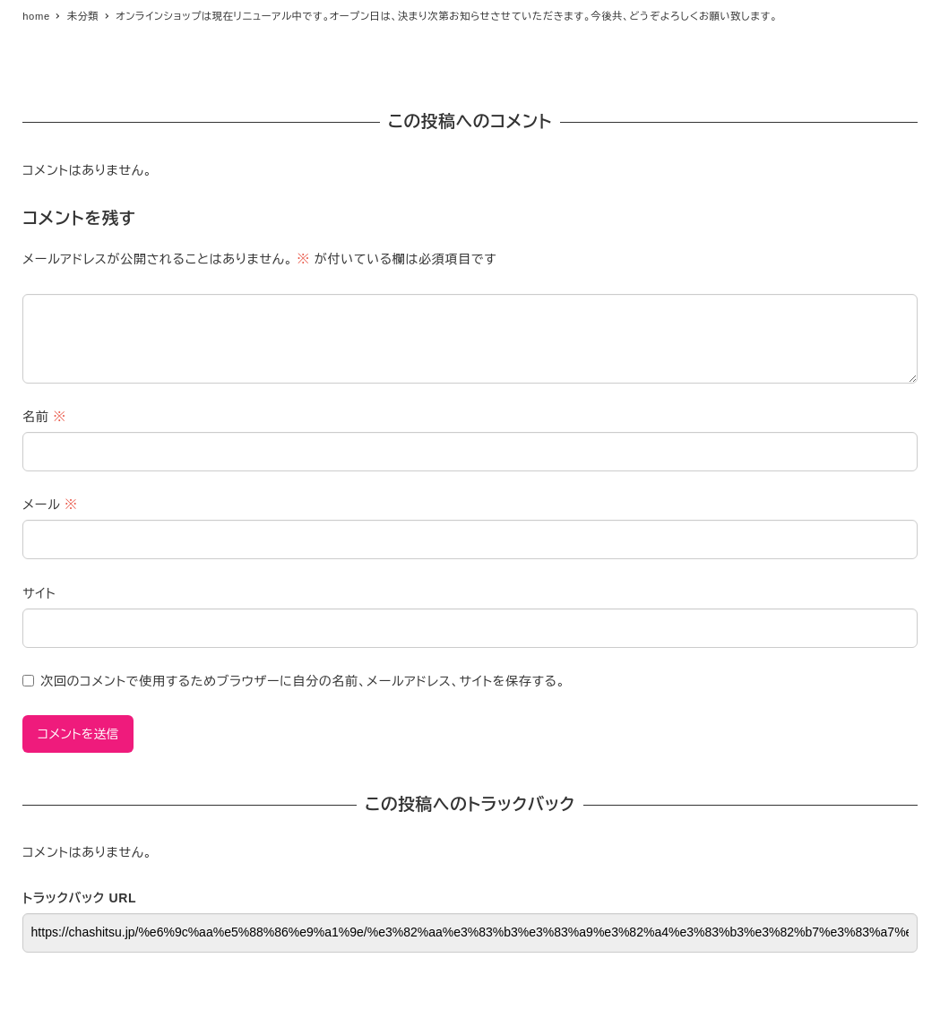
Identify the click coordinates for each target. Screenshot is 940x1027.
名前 (44, 417)
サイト (39, 593)
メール (49, 504)
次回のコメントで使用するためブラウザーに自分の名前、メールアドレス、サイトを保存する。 (302, 681)
